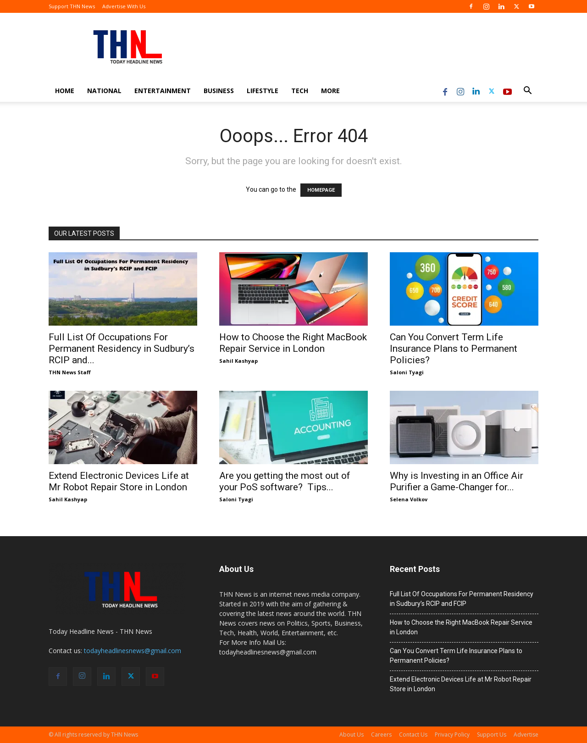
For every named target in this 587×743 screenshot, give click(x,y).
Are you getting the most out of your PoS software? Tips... (284, 481)
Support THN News (72, 6)
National (104, 90)
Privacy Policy (452, 734)
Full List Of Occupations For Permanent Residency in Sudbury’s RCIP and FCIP (461, 598)
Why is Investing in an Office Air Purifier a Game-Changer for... (456, 481)
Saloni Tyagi (407, 372)
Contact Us (413, 734)
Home (64, 90)
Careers (381, 734)
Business (219, 90)
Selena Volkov (408, 499)
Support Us (491, 734)
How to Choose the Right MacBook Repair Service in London (293, 343)
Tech (299, 90)
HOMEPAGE (321, 190)
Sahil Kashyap (238, 360)
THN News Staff (70, 372)
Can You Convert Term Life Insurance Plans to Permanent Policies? (453, 349)
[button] (527, 91)
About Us (351, 734)
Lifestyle (262, 90)
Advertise (526, 734)
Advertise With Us (123, 6)
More (330, 90)
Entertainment (162, 90)
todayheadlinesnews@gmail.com (132, 650)
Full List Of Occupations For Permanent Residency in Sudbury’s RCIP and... (121, 349)
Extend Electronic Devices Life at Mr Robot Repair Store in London (119, 481)
